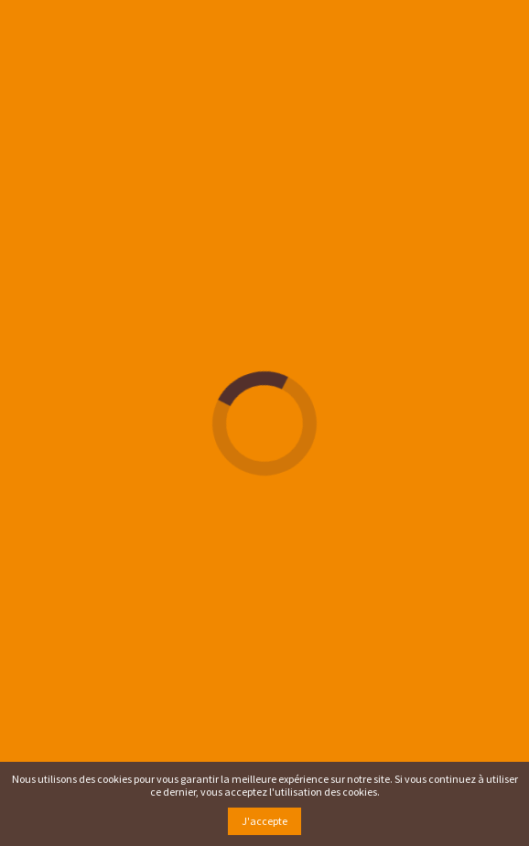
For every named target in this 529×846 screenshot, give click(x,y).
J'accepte (264, 821)
